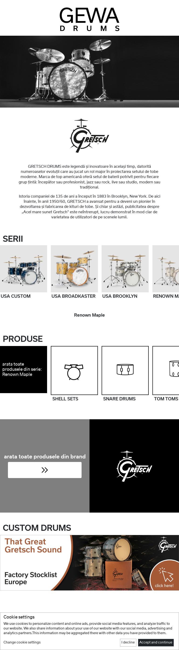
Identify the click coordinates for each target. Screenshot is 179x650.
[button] (45, 470)
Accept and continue (155, 642)
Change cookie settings (22, 642)
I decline (128, 642)
